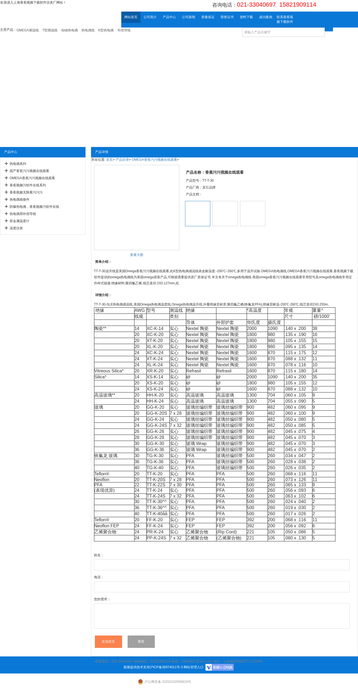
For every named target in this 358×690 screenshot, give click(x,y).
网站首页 (130, 17)
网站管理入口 (193, 667)
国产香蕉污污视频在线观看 (29, 171)
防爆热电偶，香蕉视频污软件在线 (34, 207)
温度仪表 (16, 228)
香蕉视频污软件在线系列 (28, 185)
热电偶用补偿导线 (23, 214)
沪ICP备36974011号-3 (166, 667)
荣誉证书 (227, 17)
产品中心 (169, 17)
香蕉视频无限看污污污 (26, 192)
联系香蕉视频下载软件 (285, 19)
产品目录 (122, 160)
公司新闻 (188, 17)
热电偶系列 (18, 164)
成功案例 (265, 17)
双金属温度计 (19, 221)
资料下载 (246, 17)
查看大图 (136, 255)
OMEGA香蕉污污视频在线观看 (32, 178)
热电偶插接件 (19, 199)
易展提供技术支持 (136, 667)
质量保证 (207, 17)
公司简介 (150, 17)
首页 (109, 160)
